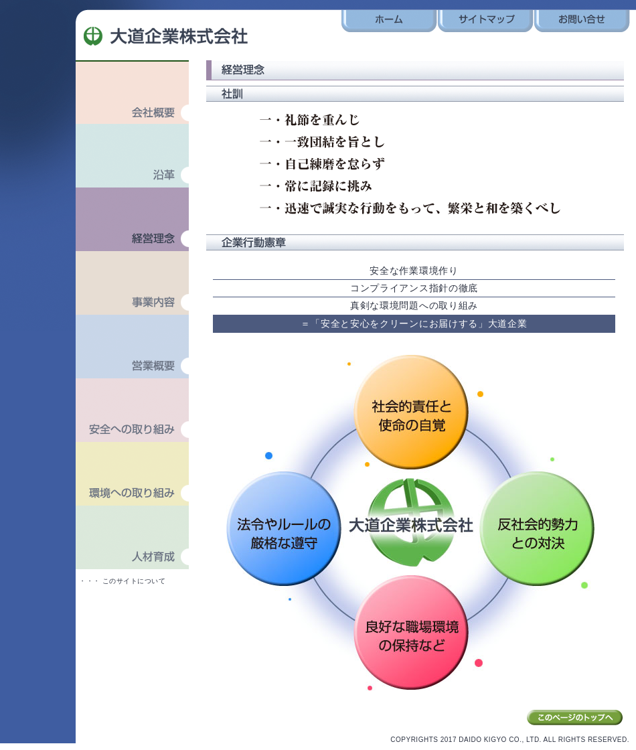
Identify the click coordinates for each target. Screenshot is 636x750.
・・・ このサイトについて (122, 581)
